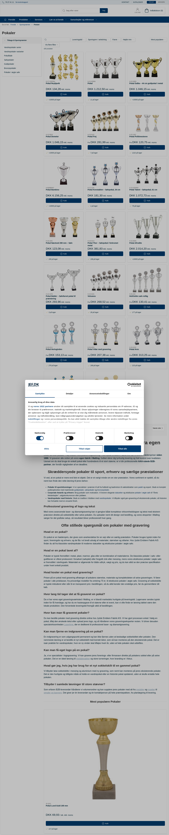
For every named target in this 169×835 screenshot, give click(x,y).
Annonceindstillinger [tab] (99, 393)
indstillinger (34, 419)
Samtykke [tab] (40, 393)
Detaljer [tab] (69, 393)
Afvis (46, 449)
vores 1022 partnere (43, 406)
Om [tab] (129, 393)
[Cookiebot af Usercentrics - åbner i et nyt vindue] (129, 385)
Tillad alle (122, 449)
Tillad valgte (84, 449)
